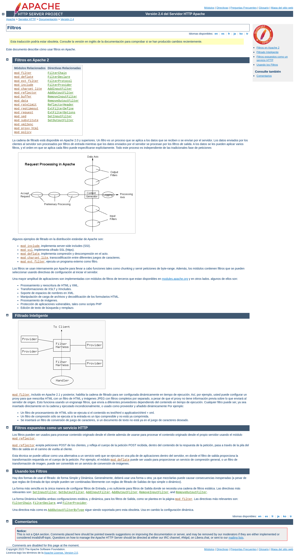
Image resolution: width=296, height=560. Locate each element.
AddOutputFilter (61, 92)
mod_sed (20, 116)
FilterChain (57, 73)
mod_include (23, 85)
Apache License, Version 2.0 (61, 552)
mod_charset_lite (28, 89)
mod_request (23, 112)
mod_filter (22, 73)
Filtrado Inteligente (268, 52)
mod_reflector (25, 92)
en (216, 33)
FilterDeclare (59, 77)
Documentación (48, 19)
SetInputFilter (60, 116)
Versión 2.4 (67, 19)
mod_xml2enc (23, 124)
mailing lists (236, 537)
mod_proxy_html (26, 128)
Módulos (209, 7)
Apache (10, 19)
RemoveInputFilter (62, 96)
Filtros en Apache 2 (268, 47)
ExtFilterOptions (61, 112)
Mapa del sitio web (282, 7)
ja (235, 33)
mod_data (21, 100)
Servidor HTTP (27, 19)
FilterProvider (60, 85)
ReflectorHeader (61, 104)
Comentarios (264, 75)
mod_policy (22, 132)
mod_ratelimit (25, 104)
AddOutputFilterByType (66, 510)
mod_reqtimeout (26, 108)
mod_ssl (27, 250)
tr (247, 33)
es (223, 33)
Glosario (264, 7)
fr (229, 33)
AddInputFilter (60, 89)
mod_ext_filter (26, 81)
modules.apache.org (175, 278)
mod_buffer (22, 96)
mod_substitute (26, 120)
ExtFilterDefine (61, 108)
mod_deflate (23, 77)
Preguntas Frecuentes (243, 7)
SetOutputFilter (61, 120)
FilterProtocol (60, 81)
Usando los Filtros (267, 64)
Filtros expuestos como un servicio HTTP (272, 58)
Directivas (222, 7)
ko (241, 33)
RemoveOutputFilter (63, 100)
